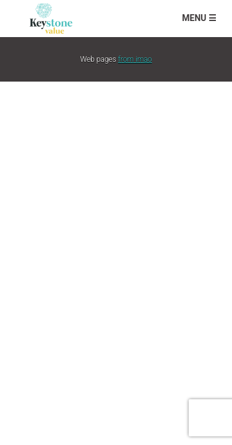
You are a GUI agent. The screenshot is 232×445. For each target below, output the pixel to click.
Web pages (116, 59)
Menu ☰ (199, 18)
